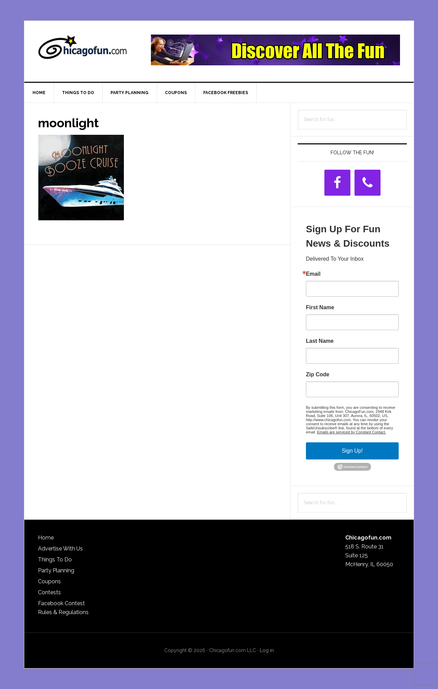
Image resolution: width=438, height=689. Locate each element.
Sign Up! (352, 451)
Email (313, 274)
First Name (320, 307)
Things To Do (55, 559)
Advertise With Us (60, 548)
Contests (49, 592)
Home (46, 537)
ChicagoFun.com (82, 50)
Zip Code (317, 374)
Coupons (49, 581)
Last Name (320, 341)
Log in (267, 650)
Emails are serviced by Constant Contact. (351, 432)
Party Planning (56, 570)
